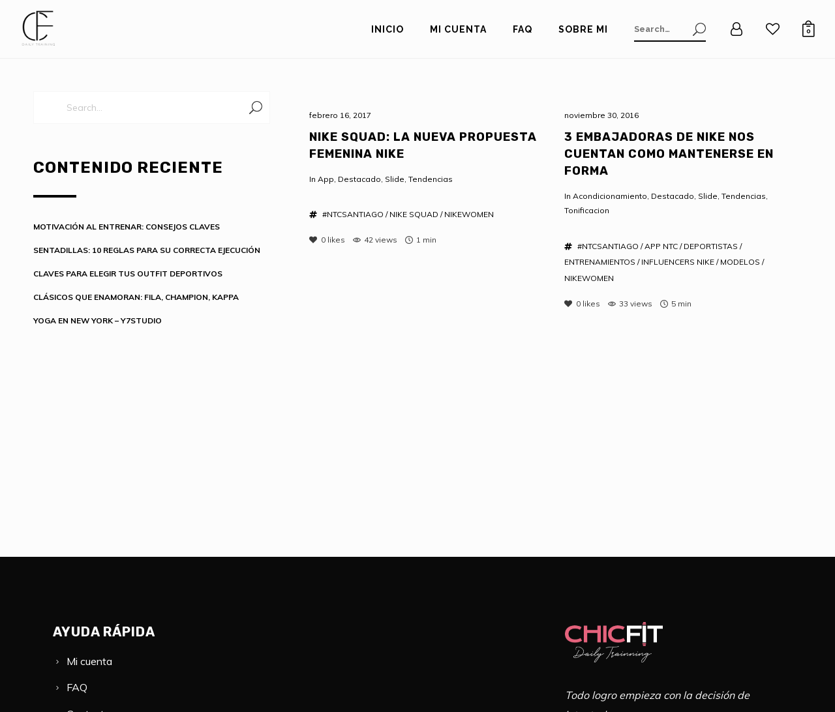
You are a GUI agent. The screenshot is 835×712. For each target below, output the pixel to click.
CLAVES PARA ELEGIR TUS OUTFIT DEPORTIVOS (127, 273)
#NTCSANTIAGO (353, 214)
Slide (394, 179)
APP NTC (661, 246)
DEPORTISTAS (711, 246)
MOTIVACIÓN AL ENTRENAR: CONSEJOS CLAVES (126, 226)
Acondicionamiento (610, 196)
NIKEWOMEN (469, 214)
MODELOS (740, 262)
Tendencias (430, 179)
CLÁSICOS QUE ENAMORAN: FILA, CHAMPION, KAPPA (136, 297)
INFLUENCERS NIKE (677, 262)
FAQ (77, 687)
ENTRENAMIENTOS (599, 262)
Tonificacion (586, 210)
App (326, 179)
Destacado (359, 179)
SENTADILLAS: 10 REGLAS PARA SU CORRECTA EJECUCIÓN (146, 250)
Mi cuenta (89, 661)
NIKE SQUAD (413, 214)
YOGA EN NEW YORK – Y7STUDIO (97, 320)
